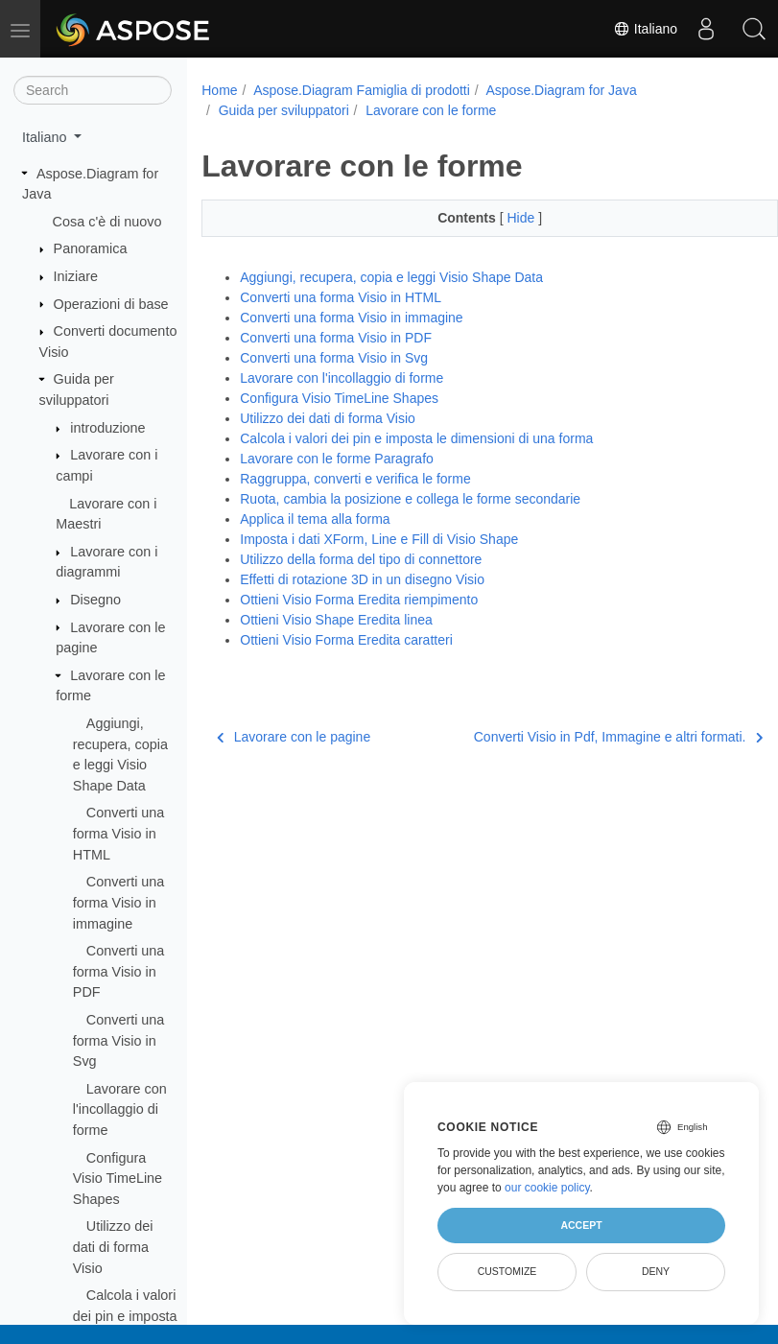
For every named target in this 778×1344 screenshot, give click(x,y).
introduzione (107, 428)
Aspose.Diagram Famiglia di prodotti (361, 90)
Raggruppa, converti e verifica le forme (355, 478)
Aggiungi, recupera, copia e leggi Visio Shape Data (391, 277)
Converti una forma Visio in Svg (119, 1040)
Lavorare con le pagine (293, 736)
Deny (656, 1271)
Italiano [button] (46, 137)
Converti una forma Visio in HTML (119, 833)
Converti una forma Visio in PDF (119, 971)
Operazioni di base (111, 304)
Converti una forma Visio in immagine (119, 902)
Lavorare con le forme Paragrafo (337, 458)
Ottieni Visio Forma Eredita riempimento (359, 599)
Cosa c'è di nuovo (107, 221)
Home (219, 90)
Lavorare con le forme (430, 110)
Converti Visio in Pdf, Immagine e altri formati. (577, 736)
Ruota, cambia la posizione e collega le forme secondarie (410, 499)
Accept (580, 1225)
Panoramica (91, 248)
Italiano (645, 28)
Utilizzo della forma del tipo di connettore (361, 559)
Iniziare (76, 276)
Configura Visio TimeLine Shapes (117, 1178)
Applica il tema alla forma (314, 519)
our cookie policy (547, 1187)
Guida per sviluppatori (284, 110)
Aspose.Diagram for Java (560, 90)
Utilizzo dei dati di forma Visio (113, 1246)
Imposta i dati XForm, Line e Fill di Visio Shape (379, 539)
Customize (507, 1271)
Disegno (95, 599)
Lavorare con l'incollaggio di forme (120, 1109)
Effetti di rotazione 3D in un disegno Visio (362, 579)
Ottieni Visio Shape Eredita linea (336, 619)
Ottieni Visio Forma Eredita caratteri (346, 640)
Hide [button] (502, 217)
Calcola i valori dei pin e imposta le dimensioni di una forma (416, 438)
